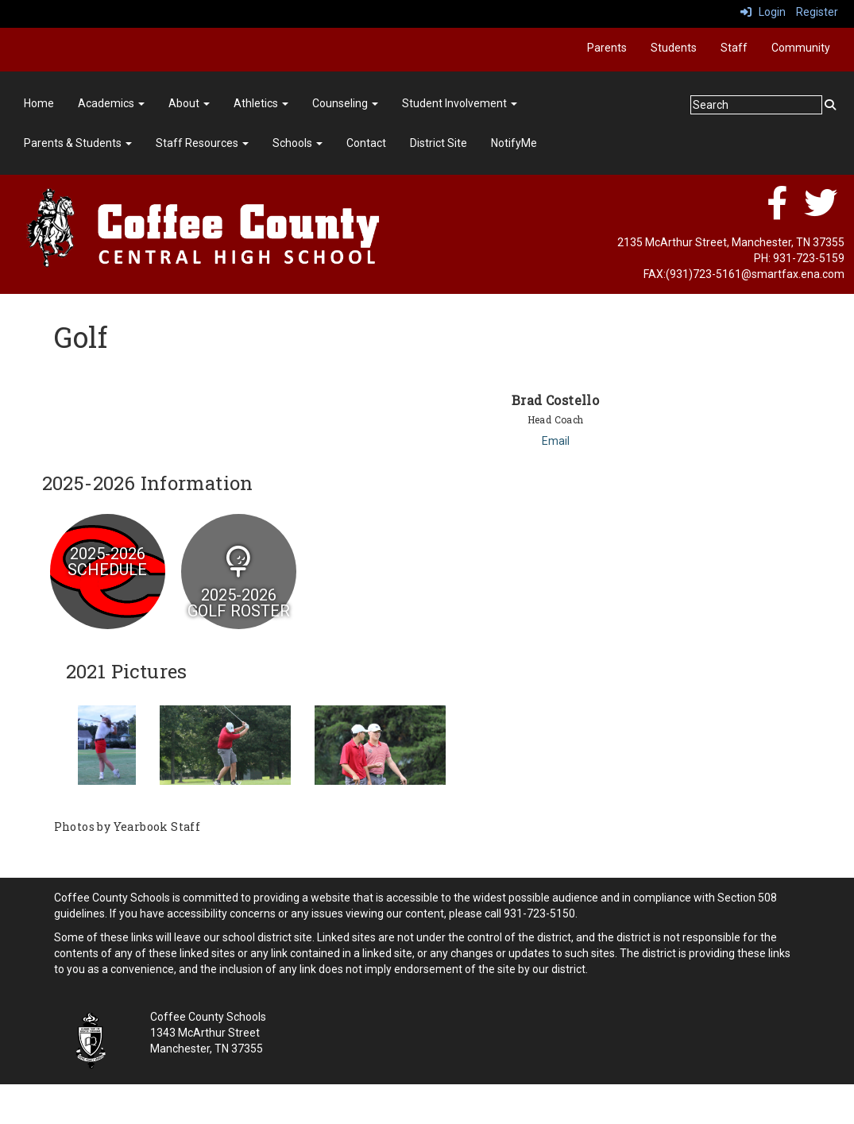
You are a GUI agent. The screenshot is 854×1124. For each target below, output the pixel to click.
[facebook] (776, 211)
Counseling (345, 103)
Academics (111, 103)
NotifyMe (514, 143)
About (189, 103)
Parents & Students (78, 143)
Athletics (261, 103)
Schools (297, 143)
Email (556, 441)
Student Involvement (459, 103)
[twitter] (820, 211)
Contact (366, 143)
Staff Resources (202, 143)
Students (674, 47)
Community (800, 47)
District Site (438, 143)
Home (39, 103)
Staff (734, 47)
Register (817, 12)
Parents (607, 47)
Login (763, 12)
